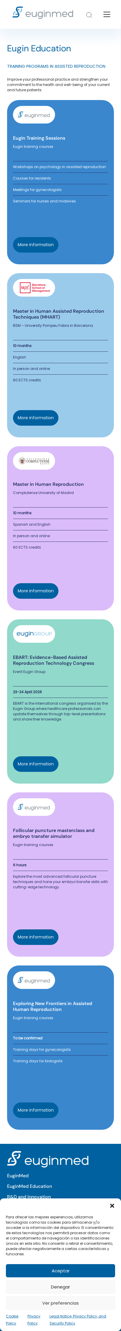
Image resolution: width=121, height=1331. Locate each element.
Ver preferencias (60, 1303)
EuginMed (18, 1176)
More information (36, 245)
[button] (112, 1206)
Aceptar (61, 1271)
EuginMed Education (29, 1186)
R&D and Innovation (29, 1197)
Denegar (60, 1287)
